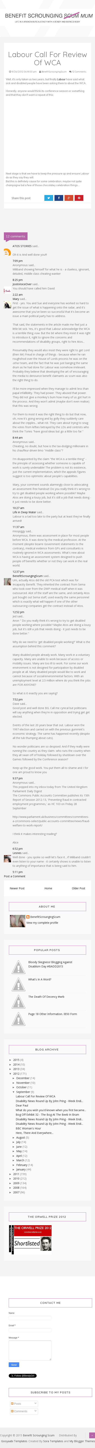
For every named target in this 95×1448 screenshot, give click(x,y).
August (21, 1137)
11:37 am (18, 527)
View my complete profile (42, 922)
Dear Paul (22, 1105)
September (23, 1092)
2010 (16, 1178)
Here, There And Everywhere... (34, 1133)
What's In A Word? (39, 979)
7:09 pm (18, 261)
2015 (16, 1060)
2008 (16, 1187)
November (23, 1083)
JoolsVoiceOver (22, 284)
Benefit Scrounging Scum (38, 1435)
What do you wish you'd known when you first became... (51, 1110)
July (18, 1142)
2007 (16, 1192)
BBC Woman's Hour (28, 1128)
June (19, 1146)
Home (48, 888)
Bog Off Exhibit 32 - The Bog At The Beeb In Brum (47, 1114)
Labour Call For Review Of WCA (35, 1096)
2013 (16, 1069)
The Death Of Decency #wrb (46, 996)
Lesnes (17, 853)
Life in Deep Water (24, 512)
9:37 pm (18, 778)
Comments (19, 1411)
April (19, 1156)
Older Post (78, 888)
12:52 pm (18, 612)
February (22, 1165)
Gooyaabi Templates (14, 1441)
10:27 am (18, 508)
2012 (16, 1073)
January (21, 1169)
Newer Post (17, 888)
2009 (16, 1183)
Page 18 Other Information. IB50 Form (52, 1014)
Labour (61, 79)
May (19, 1151)
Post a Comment (14, 876)
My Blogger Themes (82, 1441)
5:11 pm (18, 872)
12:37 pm (18, 571)
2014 (16, 1064)
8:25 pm (18, 280)
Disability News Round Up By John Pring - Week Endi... (49, 1101)
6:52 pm (18, 848)
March (20, 1160)
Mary (16, 299)
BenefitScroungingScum (28, 576)
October (21, 1087)
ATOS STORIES (22, 246)
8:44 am (18, 437)
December (23, 1078)
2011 (16, 1174)
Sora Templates (53, 1441)
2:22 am (18, 294)
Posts (16, 1403)
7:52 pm (18, 699)
